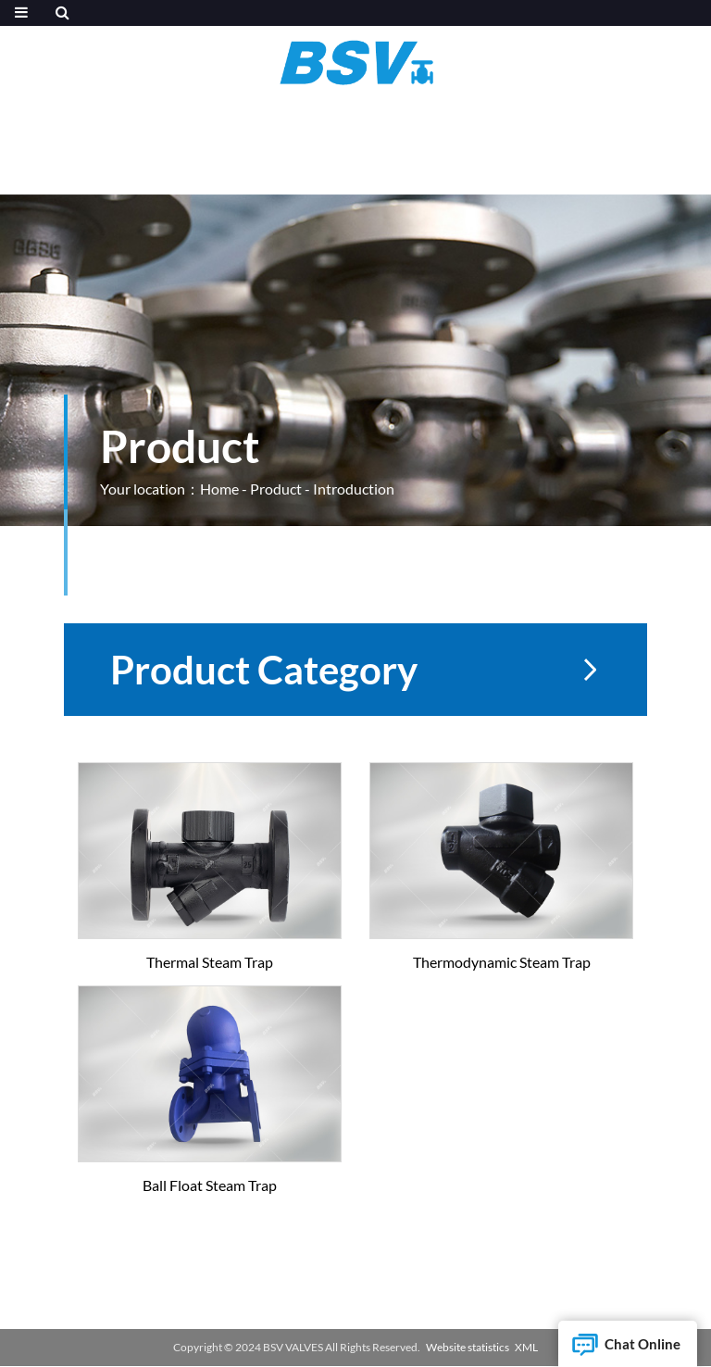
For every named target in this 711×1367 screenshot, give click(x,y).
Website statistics (467, 1347)
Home (219, 488)
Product (276, 488)
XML (526, 1347)
